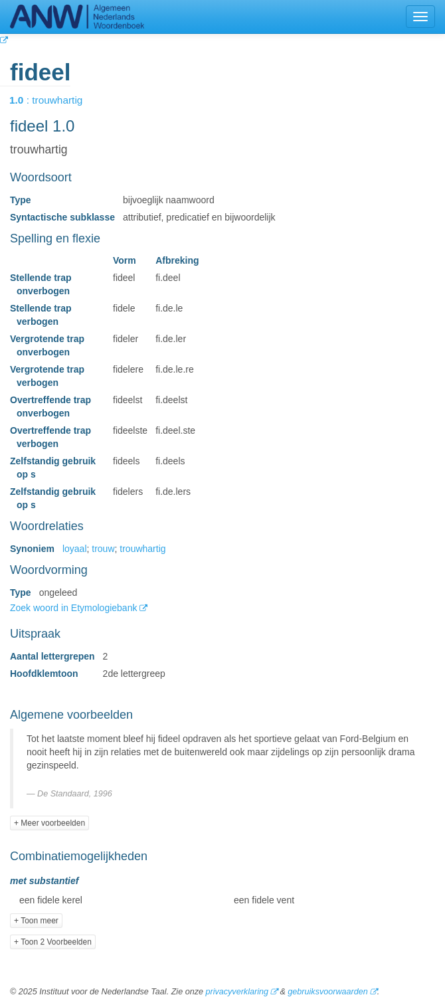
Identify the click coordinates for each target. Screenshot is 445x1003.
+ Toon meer (36, 920)
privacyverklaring (236, 991)
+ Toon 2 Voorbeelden (53, 942)
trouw (103, 548)
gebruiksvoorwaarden (327, 991)
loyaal (74, 548)
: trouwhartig (55, 100)
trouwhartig (142, 548)
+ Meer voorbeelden (49, 823)
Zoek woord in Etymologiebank (74, 607)
